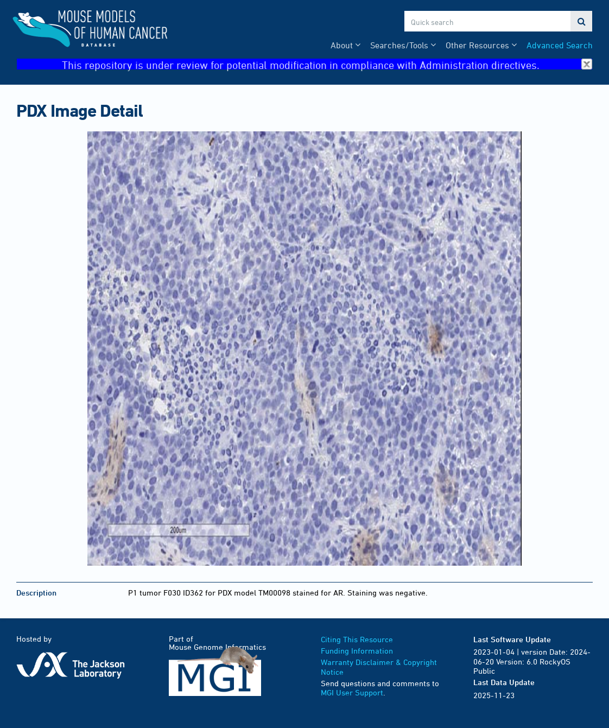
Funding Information (357, 650)
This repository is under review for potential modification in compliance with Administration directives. (327, 64)
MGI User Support (352, 692)
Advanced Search (559, 45)
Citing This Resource (357, 639)
